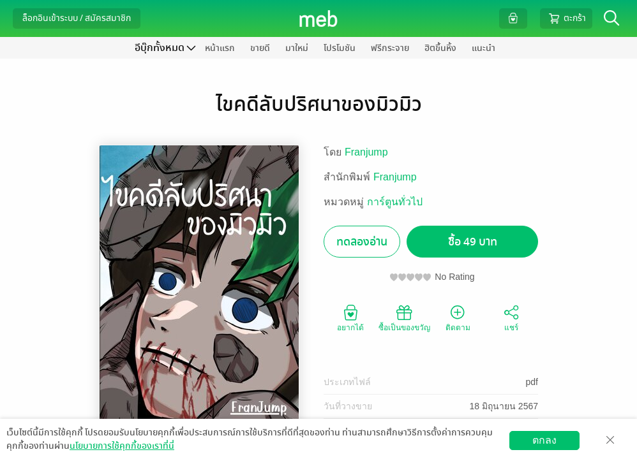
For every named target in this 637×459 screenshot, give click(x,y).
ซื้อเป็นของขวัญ (404, 317)
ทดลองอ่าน (361, 242)
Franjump (366, 152)
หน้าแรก (220, 48)
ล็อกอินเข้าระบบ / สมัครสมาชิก (76, 18)
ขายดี (260, 48)
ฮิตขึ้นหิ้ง (440, 48)
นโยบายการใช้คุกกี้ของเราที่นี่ (122, 446)
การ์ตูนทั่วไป (395, 201)
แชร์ (511, 317)
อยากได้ (350, 317)
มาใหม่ (296, 48)
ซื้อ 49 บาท (472, 242)
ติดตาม (458, 317)
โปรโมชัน (340, 48)
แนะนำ (483, 48)
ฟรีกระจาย (390, 48)
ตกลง (544, 440)
